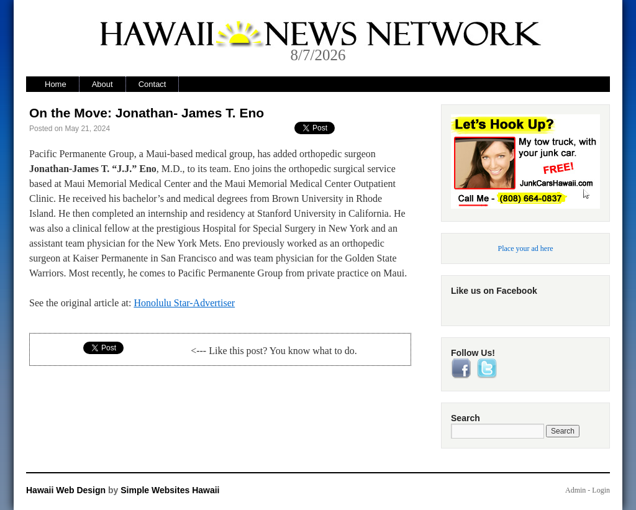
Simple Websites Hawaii (169, 490)
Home (55, 84)
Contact (152, 84)
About (102, 84)
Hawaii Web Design (66, 490)
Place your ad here (525, 248)
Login (601, 490)
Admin (575, 490)
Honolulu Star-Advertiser (184, 303)
